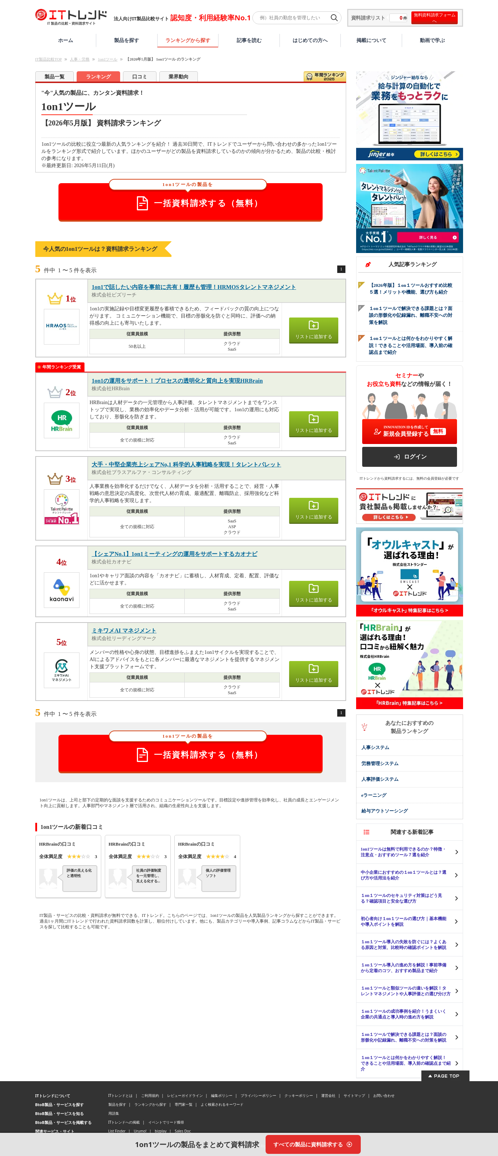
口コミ (139, 76)
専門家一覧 (183, 1104)
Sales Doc (183, 1131)
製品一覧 (55, 76)
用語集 (113, 1113)
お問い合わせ (384, 1095)
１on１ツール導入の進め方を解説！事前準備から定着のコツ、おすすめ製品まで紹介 (404, 968)
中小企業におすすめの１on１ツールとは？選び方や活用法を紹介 (404, 875)
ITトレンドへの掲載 (124, 1122)
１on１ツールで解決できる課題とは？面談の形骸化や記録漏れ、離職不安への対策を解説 (404, 1037)
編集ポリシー (221, 1095)
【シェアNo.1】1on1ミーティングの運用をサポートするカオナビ (174, 554)
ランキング (98, 76)
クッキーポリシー (298, 1095)
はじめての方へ (310, 40)
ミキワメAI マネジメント (124, 631)
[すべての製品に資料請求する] (313, 1144)
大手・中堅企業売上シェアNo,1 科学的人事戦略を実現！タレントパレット (186, 464)
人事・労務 (79, 59)
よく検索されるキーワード (222, 1104)
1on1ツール (107, 59)
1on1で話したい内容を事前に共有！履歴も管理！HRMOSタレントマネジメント (194, 287)
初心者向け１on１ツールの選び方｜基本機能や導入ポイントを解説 (404, 921)
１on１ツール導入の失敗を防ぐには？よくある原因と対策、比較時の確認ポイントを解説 (404, 944)
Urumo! (140, 1131)
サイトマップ (354, 1095)
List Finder (117, 1131)
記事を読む (249, 40)
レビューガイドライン (185, 1095)
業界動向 (179, 76)
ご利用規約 (150, 1095)
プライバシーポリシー (258, 1095)
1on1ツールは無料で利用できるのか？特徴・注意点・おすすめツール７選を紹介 (404, 852)
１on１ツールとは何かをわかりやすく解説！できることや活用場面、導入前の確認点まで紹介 (406, 1063)
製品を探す (126, 40)
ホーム (65, 40)
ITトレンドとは (120, 1095)
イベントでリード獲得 (166, 1122)
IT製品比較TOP (48, 59)
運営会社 (328, 1095)
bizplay (160, 1131)
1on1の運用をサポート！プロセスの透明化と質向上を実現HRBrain (177, 381)
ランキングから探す (187, 40)
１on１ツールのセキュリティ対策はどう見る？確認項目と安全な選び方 (401, 898)
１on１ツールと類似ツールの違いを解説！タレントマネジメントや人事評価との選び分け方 (406, 991)
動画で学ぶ (432, 40)
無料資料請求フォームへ (435, 18)
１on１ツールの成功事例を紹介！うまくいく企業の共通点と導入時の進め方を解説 (404, 1014)
